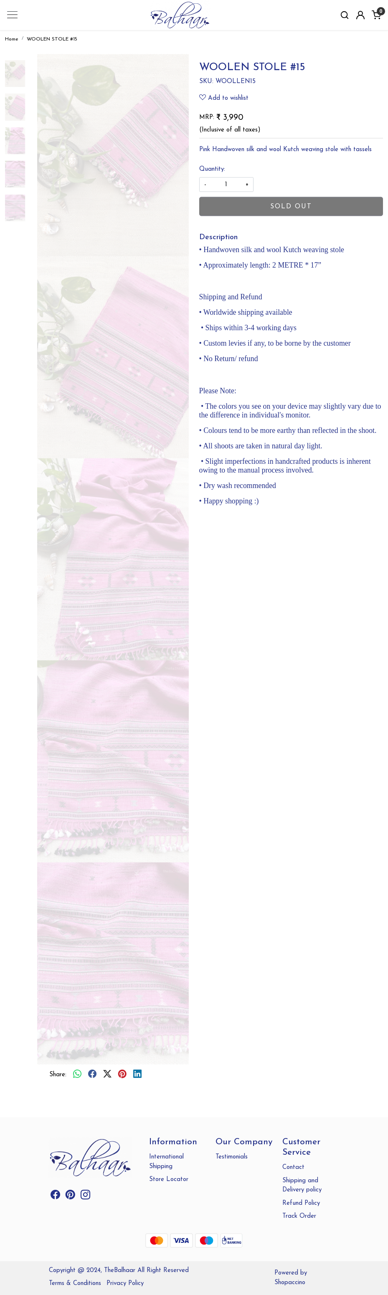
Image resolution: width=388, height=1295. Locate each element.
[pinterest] (122, 1075)
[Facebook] (55, 1196)
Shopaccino (289, 1283)
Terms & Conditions (75, 1283)
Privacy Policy (125, 1283)
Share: (57, 1075)
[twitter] (107, 1075)
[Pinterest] (70, 1196)
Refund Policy (301, 1203)
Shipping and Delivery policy (302, 1186)
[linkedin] (137, 1075)
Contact (293, 1167)
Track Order (299, 1216)
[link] (344, 15)
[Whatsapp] (77, 1075)
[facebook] (92, 1075)
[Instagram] (85, 1196)
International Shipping (166, 1162)
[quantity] (226, 184)
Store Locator (168, 1179)
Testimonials (232, 1157)
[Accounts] (360, 15)
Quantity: (212, 169)
